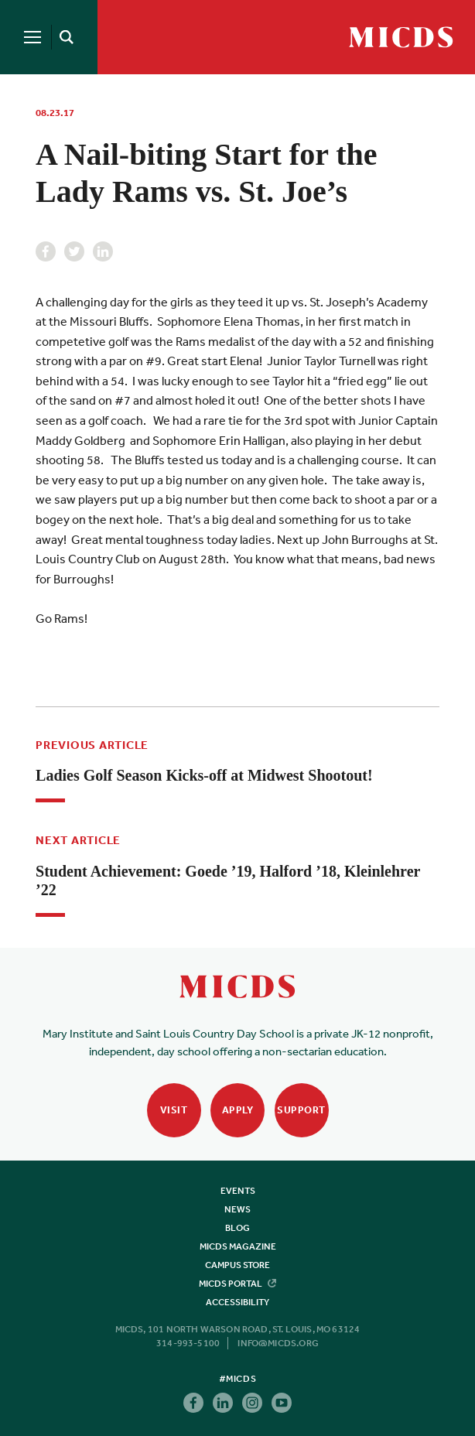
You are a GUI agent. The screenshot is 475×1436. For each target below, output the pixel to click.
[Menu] (32, 37)
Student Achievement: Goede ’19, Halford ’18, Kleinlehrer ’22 (228, 880)
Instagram (252, 1403)
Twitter (74, 251)
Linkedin (103, 251)
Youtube (282, 1403)
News (237, 1209)
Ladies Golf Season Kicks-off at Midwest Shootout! (204, 775)
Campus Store (237, 1265)
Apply (238, 1109)
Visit (174, 1109)
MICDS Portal (237, 1283)
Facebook (46, 251)
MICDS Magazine (238, 1246)
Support (301, 1109)
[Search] (63, 37)
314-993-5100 (188, 1343)
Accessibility (237, 1302)
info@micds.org (278, 1343)
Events (237, 1191)
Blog (237, 1228)
